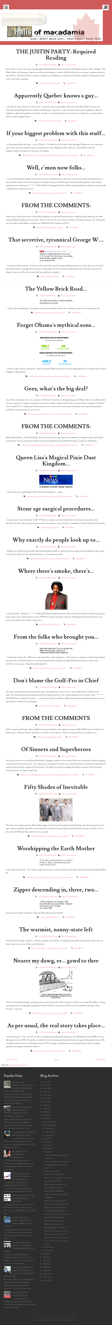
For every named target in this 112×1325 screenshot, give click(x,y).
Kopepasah (44, 1320)
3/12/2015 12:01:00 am (47, 547)
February (48, 1247)
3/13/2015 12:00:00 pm (48, 515)
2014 (44, 1254)
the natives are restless (64, 877)
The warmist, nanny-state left (56, 929)
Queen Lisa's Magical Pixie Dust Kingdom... (56, 460)
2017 (44, 1112)
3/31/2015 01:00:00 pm (48, 65)
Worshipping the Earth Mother (56, 848)
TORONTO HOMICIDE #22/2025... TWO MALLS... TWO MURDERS (21, 1176)
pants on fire (46, 276)
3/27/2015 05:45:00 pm (48, 140)
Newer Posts (12, 1059)
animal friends (42, 227)
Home (56, 1059)
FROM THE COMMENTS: (56, 205)
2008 (45, 1274)
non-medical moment (56, 312)
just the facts (60, 1051)
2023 (44, 1092)
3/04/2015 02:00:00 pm (47, 896)
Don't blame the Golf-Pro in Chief (56, 680)
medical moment (60, 193)
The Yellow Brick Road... (56, 288)
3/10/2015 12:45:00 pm (48, 644)
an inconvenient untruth (50, 83)
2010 (44, 1267)
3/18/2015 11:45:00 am (47, 295)
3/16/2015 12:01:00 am (47, 433)
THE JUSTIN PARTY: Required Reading (56, 54)
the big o (55, 276)
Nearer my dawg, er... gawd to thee (56, 960)
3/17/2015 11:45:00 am (47, 395)
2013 (44, 1257)
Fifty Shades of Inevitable (56, 787)
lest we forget (38, 668)
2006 (45, 1280)
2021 (44, 1098)
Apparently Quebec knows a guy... (56, 95)
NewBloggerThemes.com (69, 1320)
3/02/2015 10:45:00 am (48, 967)
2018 (44, 1108)
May (46, 1145)
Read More (71, 83)
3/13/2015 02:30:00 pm (48, 470)
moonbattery (32, 496)
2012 (44, 1260)
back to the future (39, 948)
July (46, 1139)
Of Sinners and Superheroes (56, 749)
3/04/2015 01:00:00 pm (47, 936)
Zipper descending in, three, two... (56, 889)
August (47, 1135)
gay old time (35, 558)
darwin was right (44, 737)
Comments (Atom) (19, 1065)
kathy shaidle (48, 155)
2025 (44, 1085)
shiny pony (49, 668)
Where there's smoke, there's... (56, 571)
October (48, 1128)
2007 (45, 1277)
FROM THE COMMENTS (56, 718)
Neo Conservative (68, 65)
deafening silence (46, 877)
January (47, 1250)
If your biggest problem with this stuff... (56, 133)
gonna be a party (56, 227)
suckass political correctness (65, 155)
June (46, 1142)
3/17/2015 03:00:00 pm (48, 332)
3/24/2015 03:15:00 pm (48, 212)
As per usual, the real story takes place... (56, 1025)
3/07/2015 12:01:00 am (48, 756)
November (48, 1125)
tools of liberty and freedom (49, 121)
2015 (44, 1118)
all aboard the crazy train (32, 155)
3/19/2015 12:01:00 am (47, 247)
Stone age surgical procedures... (56, 508)
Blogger (72, 1317)
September (49, 1132)
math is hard (34, 376)
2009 (45, 1270)
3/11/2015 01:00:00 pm (48, 578)
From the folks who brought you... (56, 637)
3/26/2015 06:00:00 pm (47, 174)
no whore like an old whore (60, 414)
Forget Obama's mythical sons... (56, 325)
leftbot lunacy (48, 445)
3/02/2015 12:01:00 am (48, 1032)
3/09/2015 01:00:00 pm (48, 725)
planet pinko (44, 496)
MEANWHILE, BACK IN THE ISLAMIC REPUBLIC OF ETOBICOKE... (23, 1198)
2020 (45, 1102)
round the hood (45, 624)
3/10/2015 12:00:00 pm (48, 687)
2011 (44, 1264)
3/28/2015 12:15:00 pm (47, 102)
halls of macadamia (55, 1317)
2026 (44, 1082)
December (48, 1122)
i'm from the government (38, 414)
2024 (45, 1088)
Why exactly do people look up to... (56, 540)
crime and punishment (50, 917)
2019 (44, 1105)
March (47, 1152)
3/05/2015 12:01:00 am (48, 855)
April (47, 1149)
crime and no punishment (31, 445)
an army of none (45, 706)
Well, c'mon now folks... (56, 167)
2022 (44, 1095)
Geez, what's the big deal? (56, 388)
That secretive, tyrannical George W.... (56, 239)
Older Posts (100, 1059)
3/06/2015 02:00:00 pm (47, 794)
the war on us (60, 668)
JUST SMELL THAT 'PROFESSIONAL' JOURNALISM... (19, 1154)
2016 (44, 1115)
